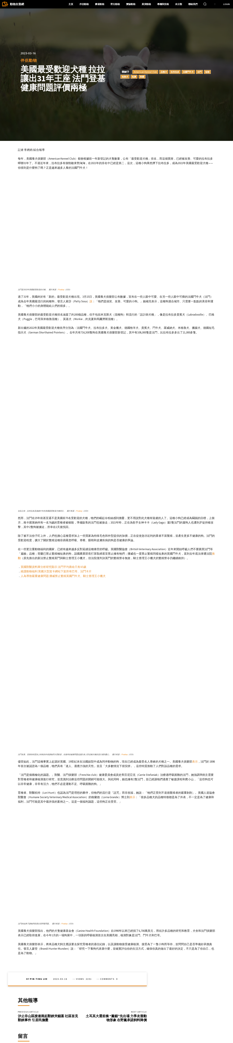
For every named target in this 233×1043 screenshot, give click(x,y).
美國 (142, 76)
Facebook (185, 1028)
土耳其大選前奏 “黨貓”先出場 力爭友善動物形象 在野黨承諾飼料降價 (116, 905)
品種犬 (164, 71)
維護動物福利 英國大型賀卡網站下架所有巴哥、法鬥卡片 (56, 515)
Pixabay (61, 290)
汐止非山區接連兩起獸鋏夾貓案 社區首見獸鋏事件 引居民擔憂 (48, 905)
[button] (205, 4)
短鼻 (134, 76)
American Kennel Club (145, 71)
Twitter (184, 1033)
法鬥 (199, 71)
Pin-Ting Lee (38, 865)
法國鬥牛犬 (188, 71)
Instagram (203, 1028)
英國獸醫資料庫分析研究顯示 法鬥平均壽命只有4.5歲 (53, 510)
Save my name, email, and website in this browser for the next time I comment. (61, 991)
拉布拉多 (175, 71)
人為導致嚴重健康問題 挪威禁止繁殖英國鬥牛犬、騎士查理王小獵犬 (63, 519)
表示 (195, 648)
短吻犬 (125, 76)
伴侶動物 (29, 60)
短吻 (207, 71)
